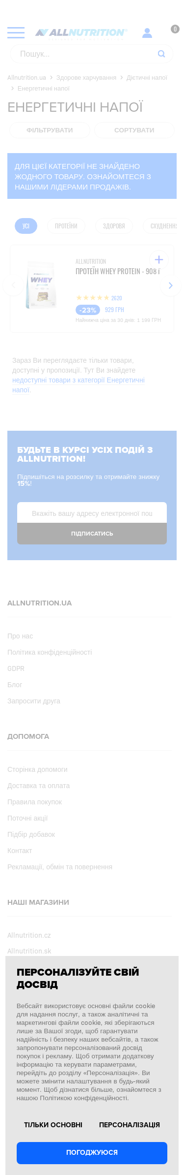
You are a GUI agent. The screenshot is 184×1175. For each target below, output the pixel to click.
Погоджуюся (92, 1152)
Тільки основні (53, 1125)
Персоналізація (129, 1125)
